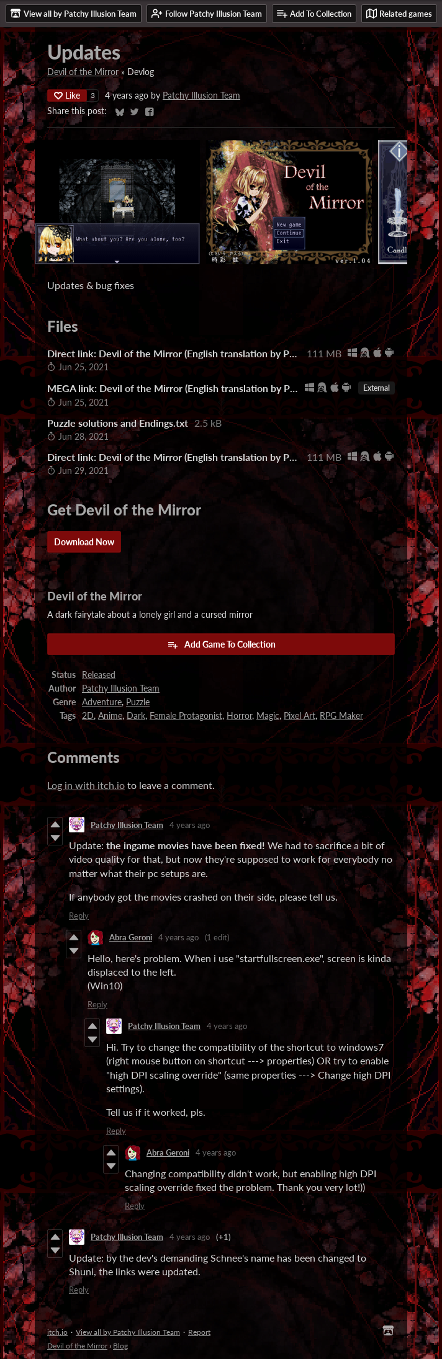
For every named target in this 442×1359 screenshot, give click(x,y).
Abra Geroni (130, 937)
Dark (136, 716)
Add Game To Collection (221, 644)
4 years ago (189, 825)
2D (88, 716)
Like (67, 95)
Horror (239, 716)
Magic (267, 716)
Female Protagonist (186, 716)
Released (98, 675)
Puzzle (138, 702)
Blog (120, 1345)
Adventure (102, 702)
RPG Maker (341, 716)
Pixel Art (299, 716)
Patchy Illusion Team (201, 95)
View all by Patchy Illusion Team (128, 1332)
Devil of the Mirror (83, 72)
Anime (110, 716)
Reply (79, 915)
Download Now (84, 542)
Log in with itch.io (86, 785)
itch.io (57, 1332)
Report (199, 1332)
